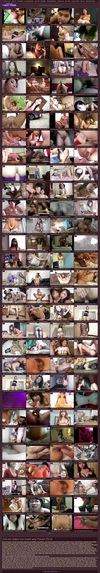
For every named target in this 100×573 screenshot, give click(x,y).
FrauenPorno (52, 543)
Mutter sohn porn (18, 546)
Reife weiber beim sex (90, 566)
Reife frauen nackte (83, 563)
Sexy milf (37, 1)
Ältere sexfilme (29, 560)
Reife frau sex (17, 547)
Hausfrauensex (31, 545)
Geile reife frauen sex (72, 562)
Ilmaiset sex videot (69, 553)
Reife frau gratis (17, 562)
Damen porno (45, 552)
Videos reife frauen (40, 559)
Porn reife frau (91, 559)
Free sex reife (16, 568)
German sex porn (72, 546)
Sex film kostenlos (17, 542)
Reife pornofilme (66, 560)
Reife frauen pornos (86, 543)
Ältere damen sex (29, 555)
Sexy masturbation (90, 1)
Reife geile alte (6, 568)
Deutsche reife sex (14, 563)
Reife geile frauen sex (37, 565)
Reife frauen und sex (70, 559)
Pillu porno (23, 545)
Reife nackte (59, 553)
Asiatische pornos (76, 565)
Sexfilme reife (25, 553)
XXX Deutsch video (53, 557)
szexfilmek (9, 4)
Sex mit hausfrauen (16, 552)
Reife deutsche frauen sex (22, 549)
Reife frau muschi (26, 563)
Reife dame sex (39, 562)
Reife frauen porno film (62, 566)
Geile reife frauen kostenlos (52, 549)
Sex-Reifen (43, 1)
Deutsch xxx (37, 552)
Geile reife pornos (36, 566)
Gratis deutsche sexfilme (41, 546)
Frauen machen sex (64, 565)
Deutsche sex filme (58, 542)
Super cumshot (75, 1)
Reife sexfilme (80, 553)
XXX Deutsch (79, 542)
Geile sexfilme (75, 543)
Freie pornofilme (7, 546)
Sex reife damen (7, 560)
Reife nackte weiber (58, 547)
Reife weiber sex (50, 553)
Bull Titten (67, 1)
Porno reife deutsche (86, 549)
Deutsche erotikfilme (30, 542)
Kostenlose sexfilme (78, 545)
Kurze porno (16, 543)
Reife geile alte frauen (85, 546)
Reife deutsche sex (18, 560)
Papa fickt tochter (26, 543)
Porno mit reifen (84, 562)
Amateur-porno (7, 1)
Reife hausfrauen (92, 550)
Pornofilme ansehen (65, 545)
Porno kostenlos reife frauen (15, 555)
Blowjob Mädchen (51, 1)
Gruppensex (55, 545)
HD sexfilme (48, 542)
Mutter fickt (5, 552)
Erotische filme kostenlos (40, 543)
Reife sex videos (29, 546)
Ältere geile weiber (54, 560)
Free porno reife (76, 560)
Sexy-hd (14, 1)
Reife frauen (10, 549)
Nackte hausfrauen (61, 550)
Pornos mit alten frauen (78, 552)
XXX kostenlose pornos (19, 550)
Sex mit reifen (30, 559)
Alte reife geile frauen (51, 565)
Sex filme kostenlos (56, 552)
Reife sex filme (36, 563)
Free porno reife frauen (63, 543)
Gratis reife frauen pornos (17, 559)
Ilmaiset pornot (69, 542)
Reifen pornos (49, 562)
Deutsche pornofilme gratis (10, 545)
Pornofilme (40, 542)
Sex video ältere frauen (69, 563)
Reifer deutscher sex (26, 568)
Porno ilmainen (7, 542)
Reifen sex (41, 553)
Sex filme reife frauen (84, 557)
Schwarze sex (33, 553)
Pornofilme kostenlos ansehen (74, 547)
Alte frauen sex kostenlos (23, 565)
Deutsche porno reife (48, 566)
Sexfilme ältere (10, 565)
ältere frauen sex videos (23, 566)
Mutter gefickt (31, 550)
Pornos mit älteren (28, 562)
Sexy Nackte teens (29, 1)
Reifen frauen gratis (59, 562)
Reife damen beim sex (13, 553)
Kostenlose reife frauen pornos (70, 549)
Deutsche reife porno (91, 545)
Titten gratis (34, 549)
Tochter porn (43, 557)
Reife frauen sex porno (9, 566)
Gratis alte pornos (46, 563)
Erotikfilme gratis (7, 547)
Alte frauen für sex (87, 560)
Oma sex (52, 550)
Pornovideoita (66, 552)
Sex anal (82, 1)
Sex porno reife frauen (76, 566)
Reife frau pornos (27, 552)
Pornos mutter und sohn (43, 547)
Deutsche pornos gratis (29, 547)
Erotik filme (74, 557)
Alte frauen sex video (43, 550)
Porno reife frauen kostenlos (58, 546)
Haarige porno (87, 542)
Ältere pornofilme (73, 550)
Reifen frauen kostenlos (43, 545)
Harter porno (61, 1)
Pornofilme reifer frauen (89, 565)
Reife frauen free (82, 559)
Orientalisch (20, 1)
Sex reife (41, 549)
